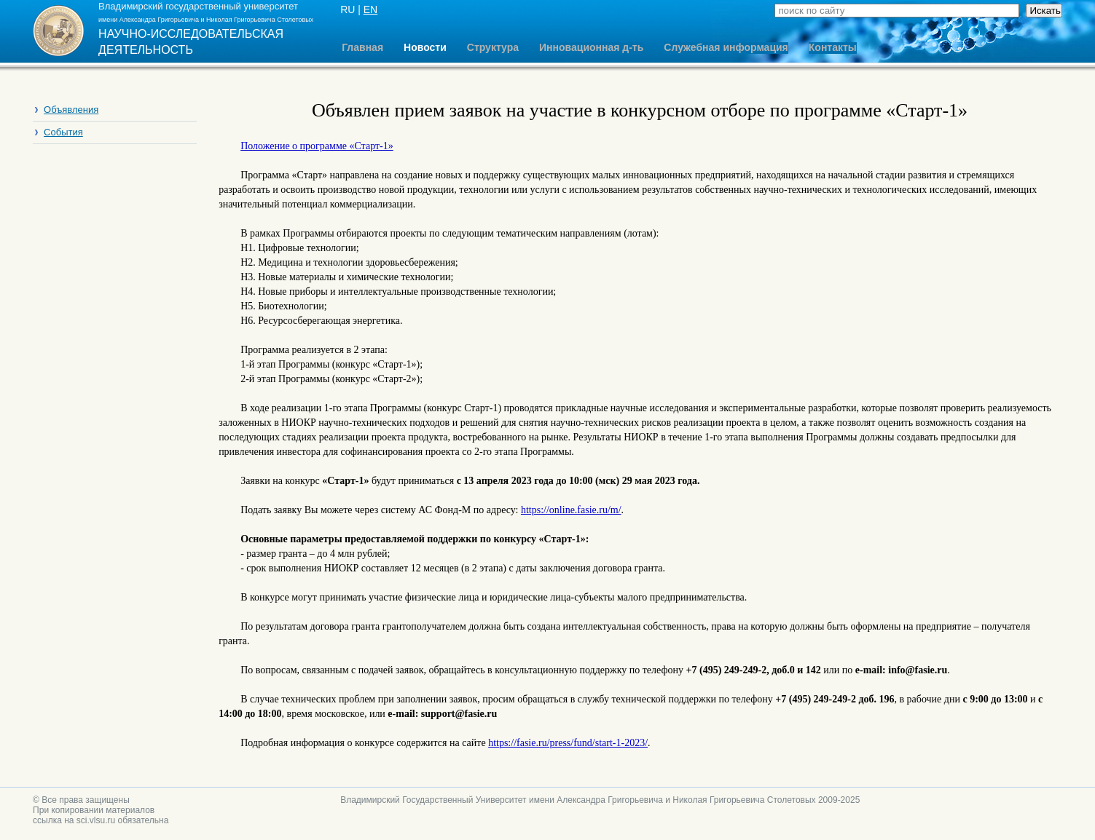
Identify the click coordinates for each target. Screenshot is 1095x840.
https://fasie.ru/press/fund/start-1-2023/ (568, 742)
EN (370, 9)
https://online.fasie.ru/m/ (571, 509)
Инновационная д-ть (591, 47)
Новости (425, 47)
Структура (493, 47)
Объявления (71, 109)
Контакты (833, 47)
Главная (362, 47)
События (63, 132)
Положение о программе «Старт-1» (316, 145)
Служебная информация (726, 47)
